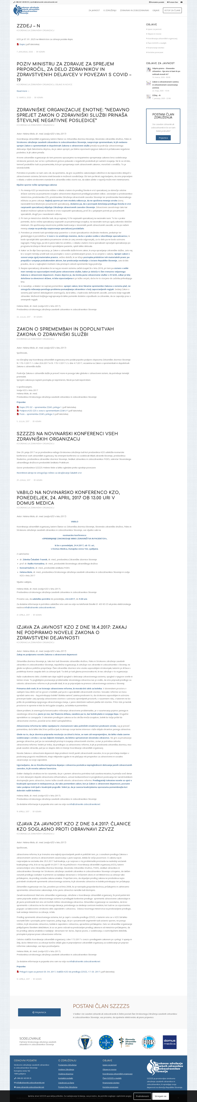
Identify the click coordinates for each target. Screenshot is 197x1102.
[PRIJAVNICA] (39, 1012)
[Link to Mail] (181, 2)
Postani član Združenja (67, 1087)
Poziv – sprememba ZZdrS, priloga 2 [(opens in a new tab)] (36, 414)
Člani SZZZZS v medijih (156, 43)
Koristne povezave (154, 52)
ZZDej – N (28, 26)
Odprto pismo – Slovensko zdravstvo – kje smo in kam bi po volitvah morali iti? (166, 71)
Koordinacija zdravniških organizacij (35, 30)
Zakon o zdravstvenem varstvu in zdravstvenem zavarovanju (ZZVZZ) (165, 85)
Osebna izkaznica (65, 1074)
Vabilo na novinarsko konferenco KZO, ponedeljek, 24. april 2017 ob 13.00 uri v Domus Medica (68, 498)
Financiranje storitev (155, 47)
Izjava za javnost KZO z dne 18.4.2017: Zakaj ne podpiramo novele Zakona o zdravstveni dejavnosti (72, 632)
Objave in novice (63, 85)
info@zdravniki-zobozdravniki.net (44, 2)
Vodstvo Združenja (66, 1069)
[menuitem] (157, 2)
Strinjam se (160, 1096)
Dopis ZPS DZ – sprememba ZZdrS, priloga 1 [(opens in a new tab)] (40, 407)
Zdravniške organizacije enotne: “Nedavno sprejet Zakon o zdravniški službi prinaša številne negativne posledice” (73, 115)
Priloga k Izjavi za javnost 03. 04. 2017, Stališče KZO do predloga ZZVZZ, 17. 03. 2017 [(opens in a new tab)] (59, 971)
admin (42, 52)
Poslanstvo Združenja (67, 1065)
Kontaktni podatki (156, 2)
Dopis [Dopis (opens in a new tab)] (22, 44)
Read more (23, 91)
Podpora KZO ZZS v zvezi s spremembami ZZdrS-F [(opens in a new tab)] (43, 410)
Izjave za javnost (153, 29)
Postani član (172, 2)
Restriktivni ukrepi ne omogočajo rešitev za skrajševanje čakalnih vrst (49, 472)
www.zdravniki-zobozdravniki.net (30, 1087)
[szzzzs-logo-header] (26, 10)
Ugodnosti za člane (66, 1082)
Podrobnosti (142, 1096)
